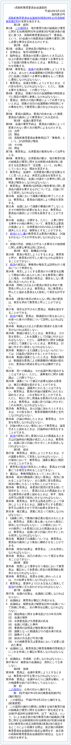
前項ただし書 (18, 233)
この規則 (20, 28)
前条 (31, 69)
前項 (12, 264)
